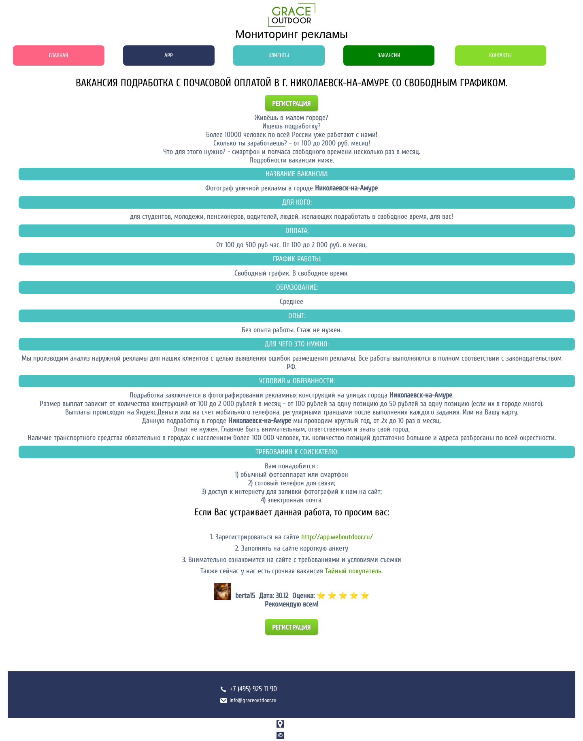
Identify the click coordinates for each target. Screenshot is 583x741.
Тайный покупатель (353, 571)
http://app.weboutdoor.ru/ (337, 537)
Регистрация (291, 103)
